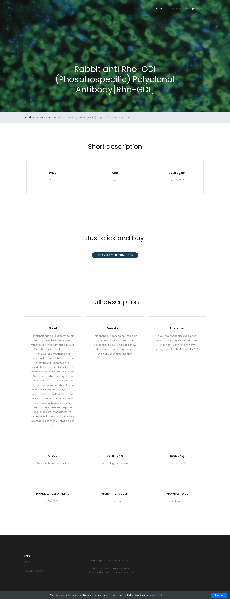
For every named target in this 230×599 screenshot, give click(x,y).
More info (158, 595)
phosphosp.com (103, 560)
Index (159, 8)
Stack (34, 7)
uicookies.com (127, 572)
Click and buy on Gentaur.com (115, 255)
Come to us (173, 8)
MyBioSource (43, 117)
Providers (29, 117)
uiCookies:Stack (103, 569)
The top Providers (194, 8)
